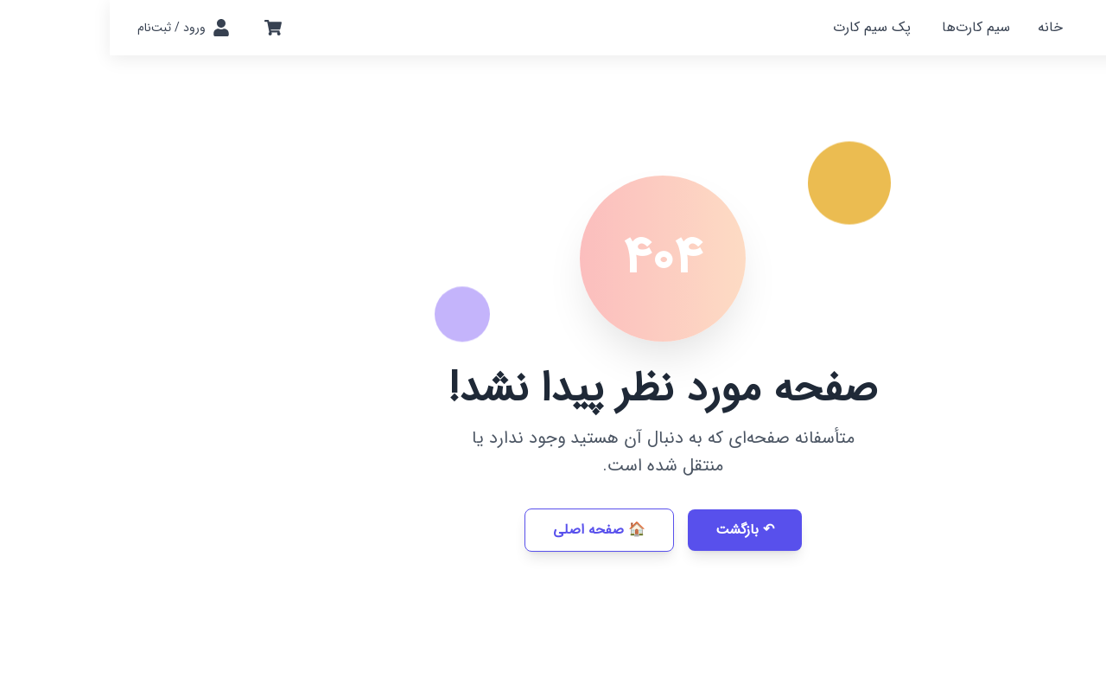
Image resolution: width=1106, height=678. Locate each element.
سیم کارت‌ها (866, 27)
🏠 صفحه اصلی (489, 529)
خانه (940, 27)
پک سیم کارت (762, 27)
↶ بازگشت (635, 529)
